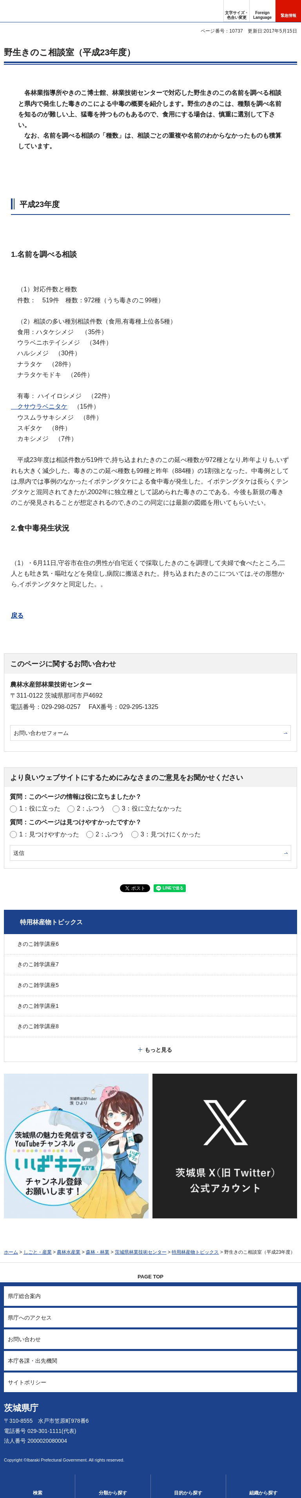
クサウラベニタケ (39, 406)
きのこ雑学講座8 (38, 1026)
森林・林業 (97, 1252)
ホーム (11, 1252)
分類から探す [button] (113, 1493)
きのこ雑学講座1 (38, 1006)
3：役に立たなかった (152, 808)
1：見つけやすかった (49, 834)
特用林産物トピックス (51, 922)
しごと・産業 (38, 1252)
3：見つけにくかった (171, 834)
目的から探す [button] (188, 1493)
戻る (17, 615)
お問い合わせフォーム (41, 733)
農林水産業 (68, 1252)
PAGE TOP (150, 1277)
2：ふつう (91, 808)
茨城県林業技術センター (141, 1252)
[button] (262, 11)
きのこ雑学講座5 (38, 985)
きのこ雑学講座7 (38, 964)
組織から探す (263, 1493)
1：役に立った (39, 808)
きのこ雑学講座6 (38, 944)
